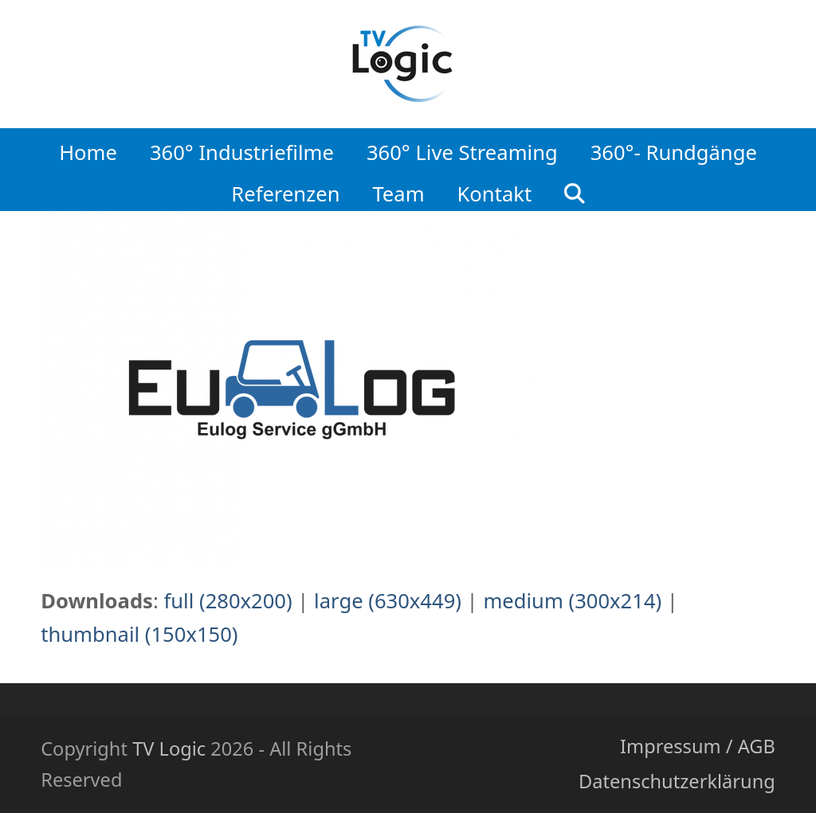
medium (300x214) (572, 601)
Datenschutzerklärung (677, 781)
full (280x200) (227, 601)
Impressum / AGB (697, 746)
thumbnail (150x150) (139, 634)
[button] (575, 189)
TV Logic (169, 748)
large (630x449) (387, 601)
